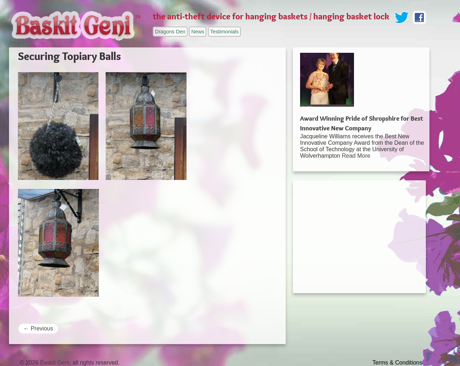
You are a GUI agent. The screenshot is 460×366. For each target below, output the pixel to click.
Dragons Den (170, 31)
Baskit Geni (54, 363)
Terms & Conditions (397, 363)
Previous (38, 328)
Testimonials (224, 31)
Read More (356, 156)
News (197, 31)
